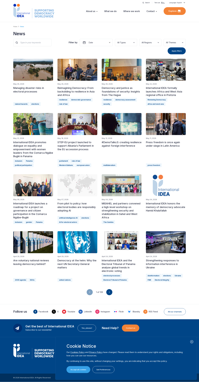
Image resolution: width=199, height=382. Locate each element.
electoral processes (111, 276)
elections (35, 104)
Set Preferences (103, 369)
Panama (29, 161)
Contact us (130, 328)
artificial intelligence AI (68, 218)
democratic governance (81, 100)
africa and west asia (156, 104)
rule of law (63, 104)
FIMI (149, 280)
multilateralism (109, 165)
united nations (65, 280)
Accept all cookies (78, 369)
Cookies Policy (77, 352)
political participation (23, 165)
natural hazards (21, 104)
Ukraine (178, 276)
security (106, 104)
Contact (150, 11)
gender (29, 222)
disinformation (153, 276)
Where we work (131, 11)
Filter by (73, 42)
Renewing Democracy (157, 100)
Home (15, 26)
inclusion (18, 161)
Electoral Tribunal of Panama (115, 280)
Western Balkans (66, 165)
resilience (63, 100)
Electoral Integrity (162, 280)
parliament (63, 161)
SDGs (32, 280)
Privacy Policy (96, 352)
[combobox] (117, 42)
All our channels (175, 312)
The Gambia (108, 222)
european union (83, 165)
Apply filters (177, 51)
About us (90, 11)
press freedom (154, 165)
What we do (110, 11)
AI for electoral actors (68, 222)
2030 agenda (20, 280)
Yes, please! (87, 328)
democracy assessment (125, 100)
